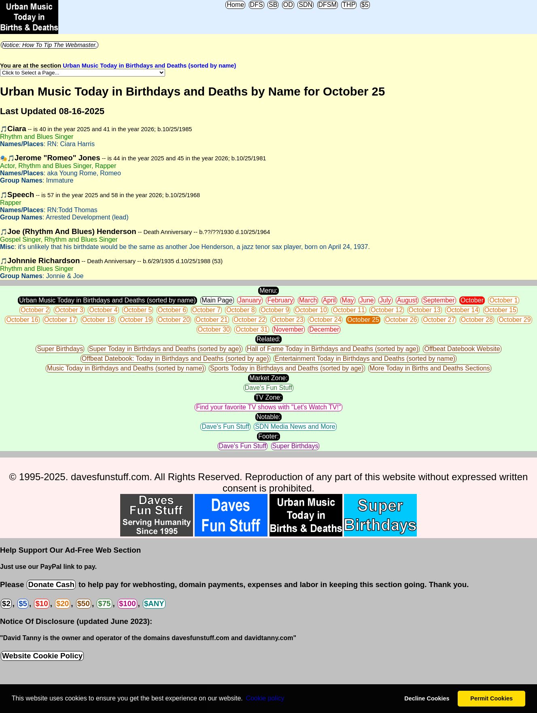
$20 (62, 603)
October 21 (212, 319)
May (348, 300)
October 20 (174, 319)
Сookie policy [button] (265, 698)
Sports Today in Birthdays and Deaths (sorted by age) (286, 368)
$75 (104, 603)
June (367, 300)
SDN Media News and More (295, 426)
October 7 (206, 309)
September (438, 300)
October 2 (35, 309)
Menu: (268, 290)
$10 (41, 603)
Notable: (269, 416)
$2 (6, 603)
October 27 (439, 319)
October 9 (275, 309)
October (472, 300)
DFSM (327, 4)
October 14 (462, 309)
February (280, 300)
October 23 (288, 319)
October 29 (515, 319)
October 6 (172, 309)
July (385, 300)
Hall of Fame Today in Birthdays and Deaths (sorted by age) (332, 348)
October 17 (60, 319)
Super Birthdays (60, 348)
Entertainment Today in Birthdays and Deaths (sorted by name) (365, 358)
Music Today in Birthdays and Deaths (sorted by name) (125, 368)
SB (273, 4)
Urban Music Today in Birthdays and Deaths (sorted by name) (149, 65)
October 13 (425, 309)
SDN (305, 4)
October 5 (137, 309)
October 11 (349, 309)
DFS (256, 4)
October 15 (500, 309)
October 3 (69, 309)
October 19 (136, 319)
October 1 (503, 300)
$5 (365, 4)
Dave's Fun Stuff (268, 387)
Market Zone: (268, 378)
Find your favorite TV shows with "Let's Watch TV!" (268, 407)
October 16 (22, 319)
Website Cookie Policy (42, 655)
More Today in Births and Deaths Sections (429, 368)
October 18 (98, 319)
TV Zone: (268, 397)
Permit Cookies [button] (491, 698)
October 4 (103, 309)
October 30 (214, 329)
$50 (83, 603)
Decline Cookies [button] (426, 698)
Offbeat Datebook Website (462, 348)
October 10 (311, 309)
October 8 (240, 309)
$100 (127, 603)
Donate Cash (51, 584)
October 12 (387, 309)
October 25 (363, 319)
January (249, 300)
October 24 (325, 319)
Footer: (268, 436)
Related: (269, 339)
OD (288, 4)
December (324, 329)
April (329, 300)
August (407, 300)
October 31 (251, 329)
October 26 (401, 319)
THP (348, 4)
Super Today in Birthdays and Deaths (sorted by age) (165, 348)
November (289, 329)
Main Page (217, 300)
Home (235, 4)
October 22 (249, 319)
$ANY (154, 603)
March (308, 300)
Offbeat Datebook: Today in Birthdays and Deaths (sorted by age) (175, 358)
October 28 (477, 319)
